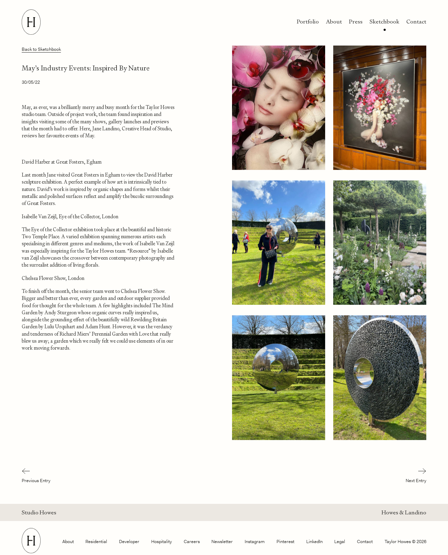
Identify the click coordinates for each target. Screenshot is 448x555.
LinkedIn (314, 541)
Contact (416, 21)
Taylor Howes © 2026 (405, 541)
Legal (339, 541)
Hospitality (161, 541)
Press (356, 21)
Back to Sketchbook (41, 49)
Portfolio (308, 21)
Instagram (255, 541)
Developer (129, 541)
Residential (96, 541)
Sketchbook (384, 21)
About (334, 21)
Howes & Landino (404, 512)
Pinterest (285, 541)
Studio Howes (39, 512)
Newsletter (222, 541)
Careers (192, 541)
